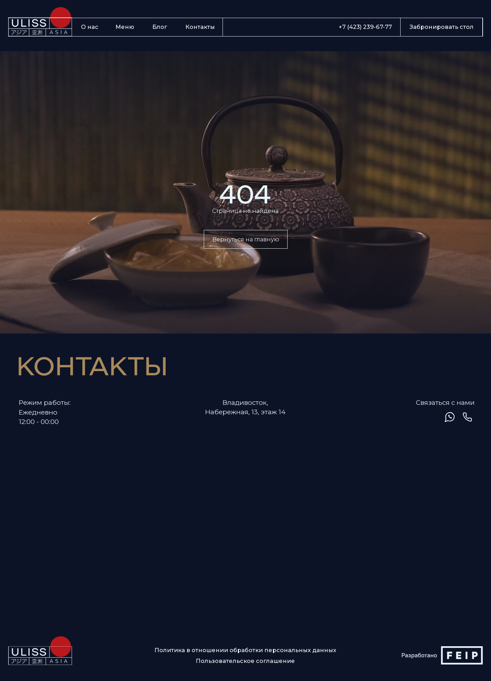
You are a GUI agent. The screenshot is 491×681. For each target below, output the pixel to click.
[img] (431, 417)
